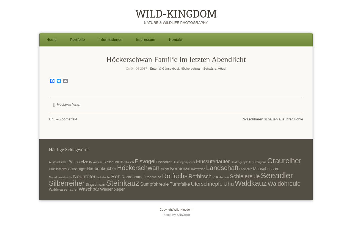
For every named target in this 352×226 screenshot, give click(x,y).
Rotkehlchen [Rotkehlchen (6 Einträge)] (221, 177)
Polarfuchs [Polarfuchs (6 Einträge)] (103, 177)
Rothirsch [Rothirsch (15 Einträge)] (199, 176)
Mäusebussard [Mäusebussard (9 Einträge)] (266, 168)
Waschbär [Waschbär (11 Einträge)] (89, 189)
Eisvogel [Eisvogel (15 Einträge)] (145, 161)
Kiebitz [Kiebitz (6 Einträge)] (165, 169)
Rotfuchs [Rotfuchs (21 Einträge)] (175, 176)
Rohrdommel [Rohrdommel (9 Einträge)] (133, 177)
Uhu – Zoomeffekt (63, 119)
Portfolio (77, 40)
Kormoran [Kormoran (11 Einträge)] (180, 168)
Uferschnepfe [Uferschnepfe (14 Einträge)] (206, 184)
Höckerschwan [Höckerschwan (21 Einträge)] (138, 167)
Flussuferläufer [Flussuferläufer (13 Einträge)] (213, 161)
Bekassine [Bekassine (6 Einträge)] (96, 162)
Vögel (222, 68)
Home (51, 40)
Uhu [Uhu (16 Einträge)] (229, 183)
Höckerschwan (191, 68)
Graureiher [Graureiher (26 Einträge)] (284, 161)
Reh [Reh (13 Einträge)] (115, 176)
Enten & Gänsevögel (164, 68)
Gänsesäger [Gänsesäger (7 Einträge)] (77, 169)
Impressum (145, 40)
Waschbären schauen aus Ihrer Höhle (273, 119)
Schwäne (209, 68)
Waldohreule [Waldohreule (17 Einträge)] (284, 183)
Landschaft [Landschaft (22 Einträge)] (222, 167)
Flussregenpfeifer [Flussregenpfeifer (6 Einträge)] (183, 162)
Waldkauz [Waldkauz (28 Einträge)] (251, 183)
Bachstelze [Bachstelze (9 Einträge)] (78, 162)
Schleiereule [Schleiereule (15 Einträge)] (245, 176)
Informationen (111, 40)
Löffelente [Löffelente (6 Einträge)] (245, 169)
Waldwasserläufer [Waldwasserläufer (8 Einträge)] (63, 189)
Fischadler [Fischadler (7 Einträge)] (164, 162)
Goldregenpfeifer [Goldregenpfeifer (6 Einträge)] (241, 162)
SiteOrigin (183, 214)
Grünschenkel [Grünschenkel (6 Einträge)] (58, 169)
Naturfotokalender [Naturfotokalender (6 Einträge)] (60, 177)
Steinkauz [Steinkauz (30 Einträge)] (122, 183)
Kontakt (175, 40)
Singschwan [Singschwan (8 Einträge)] (95, 184)
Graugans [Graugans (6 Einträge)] (260, 162)
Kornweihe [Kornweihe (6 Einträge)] (198, 169)
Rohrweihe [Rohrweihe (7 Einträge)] (153, 177)
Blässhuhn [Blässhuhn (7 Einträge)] (111, 162)
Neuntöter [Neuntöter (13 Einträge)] (84, 176)
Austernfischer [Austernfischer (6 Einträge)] (58, 162)
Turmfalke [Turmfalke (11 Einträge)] (180, 184)
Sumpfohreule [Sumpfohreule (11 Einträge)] (154, 184)
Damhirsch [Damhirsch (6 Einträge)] (127, 162)
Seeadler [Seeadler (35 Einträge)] (277, 175)
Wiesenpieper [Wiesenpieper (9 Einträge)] (112, 189)
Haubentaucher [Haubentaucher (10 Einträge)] (101, 168)
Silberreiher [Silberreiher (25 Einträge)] (67, 183)
